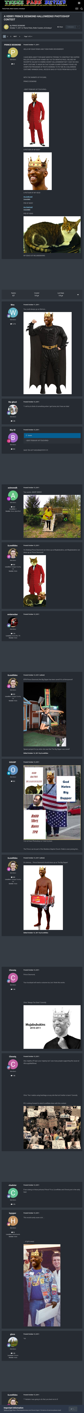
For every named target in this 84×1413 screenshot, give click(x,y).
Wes (12, 305)
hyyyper (12, 1213)
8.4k (13, 1353)
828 (13, 565)
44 (13, 64)
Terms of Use (8, 1410)
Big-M (12, 430)
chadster (12, 1185)
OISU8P (12, 762)
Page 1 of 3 (28, 36)
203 (13, 449)
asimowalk (12, 488)
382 (13, 781)
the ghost (12, 402)
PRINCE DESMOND (18, 26)
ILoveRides (13, 545)
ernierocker (12, 614)
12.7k (13, 324)
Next (15, 36)
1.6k (13, 989)
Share (60, 27)
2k (13, 1232)
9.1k (13, 633)
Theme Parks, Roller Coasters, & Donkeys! (37, 28)
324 (13, 507)
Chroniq (12, 970)
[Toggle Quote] (27, 435)
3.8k (13, 421)
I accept (74, 1409)
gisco (12, 1334)
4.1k (13, 1204)
